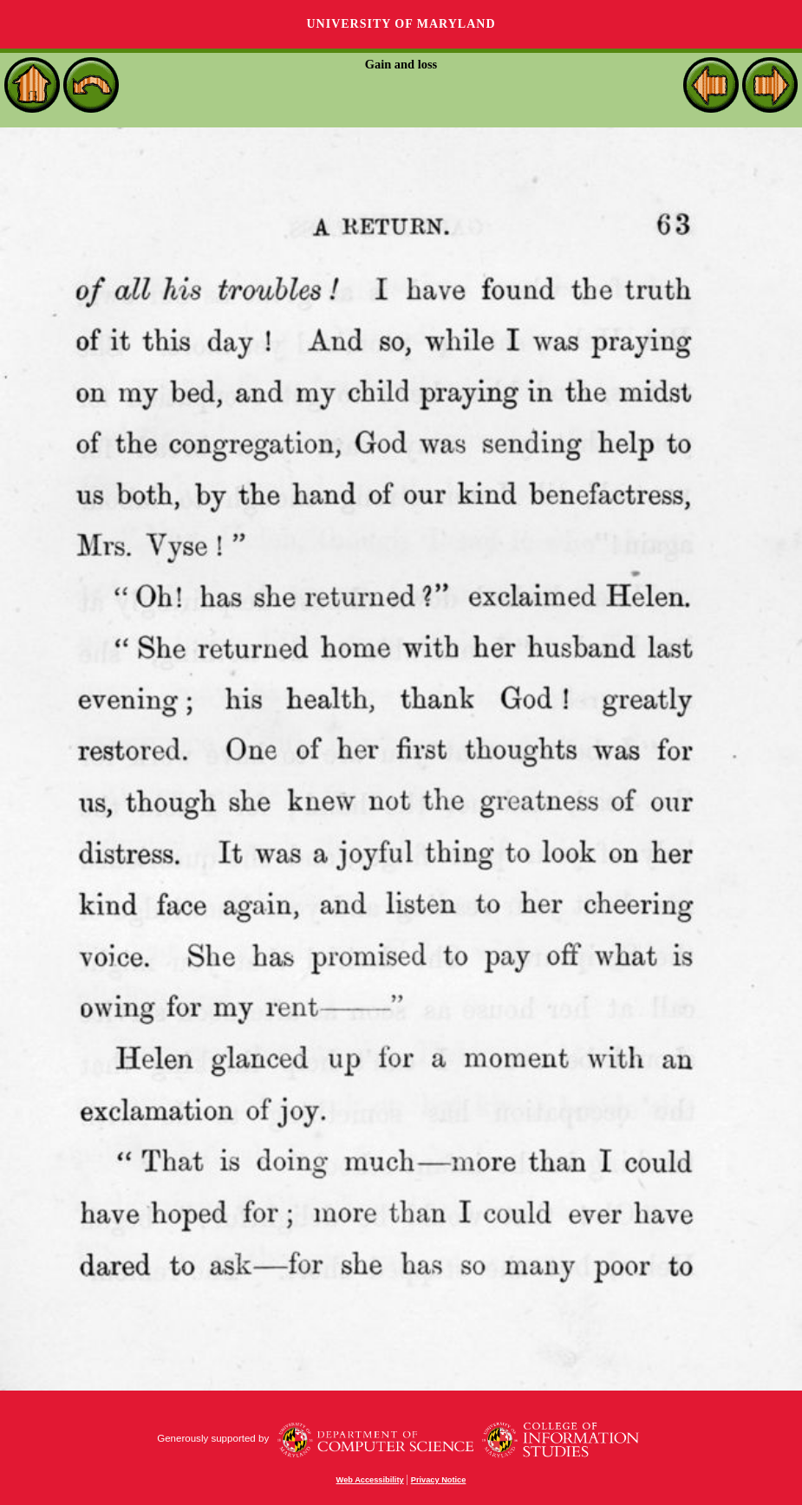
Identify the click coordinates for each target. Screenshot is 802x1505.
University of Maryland (400, 23)
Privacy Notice (438, 1480)
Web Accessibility (370, 1480)
